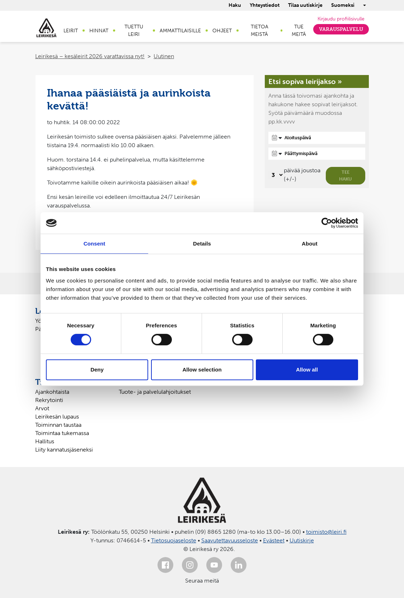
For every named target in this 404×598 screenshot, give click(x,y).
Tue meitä (299, 30)
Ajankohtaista (52, 391)
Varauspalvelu (341, 29)
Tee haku (345, 175)
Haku (235, 5)
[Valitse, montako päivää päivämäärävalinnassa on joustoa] (276, 175)
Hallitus (44, 441)
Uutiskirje (302, 540)
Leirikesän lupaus (57, 416)
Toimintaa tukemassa (62, 433)
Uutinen (164, 56)
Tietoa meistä (259, 30)
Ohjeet (222, 31)
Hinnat (98, 31)
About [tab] (310, 243)
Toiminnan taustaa (58, 424)
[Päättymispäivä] (316, 154)
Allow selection (201, 369)
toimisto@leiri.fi (326, 531)
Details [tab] (202, 243)
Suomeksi (342, 5)
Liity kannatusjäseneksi (64, 449)
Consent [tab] (94, 243)
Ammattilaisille (180, 31)
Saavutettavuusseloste (229, 540)
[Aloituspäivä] (316, 138)
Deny (97, 369)
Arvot (42, 408)
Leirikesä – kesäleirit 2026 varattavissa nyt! (90, 56)
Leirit (71, 31)
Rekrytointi (49, 400)
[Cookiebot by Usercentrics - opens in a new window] (326, 223)
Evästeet (274, 540)
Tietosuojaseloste (173, 540)
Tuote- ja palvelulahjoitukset (155, 391)
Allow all (307, 369)
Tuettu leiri (134, 30)
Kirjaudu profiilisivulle (341, 19)
